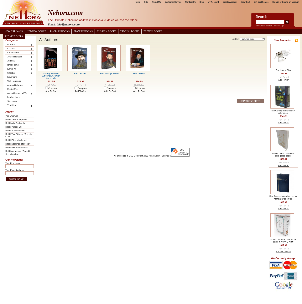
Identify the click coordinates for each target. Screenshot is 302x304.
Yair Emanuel (11, 116)
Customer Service (173, 2)
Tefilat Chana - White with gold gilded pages (283, 154)
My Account (213, 2)
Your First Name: (13, 163)
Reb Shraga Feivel (109, 73)
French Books (152, 31)
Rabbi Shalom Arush (14, 130)
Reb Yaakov (139, 73)
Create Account (230, 2)
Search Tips (279, 26)
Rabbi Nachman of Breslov (17, 144)
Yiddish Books (129, 31)
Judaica (19, 61)
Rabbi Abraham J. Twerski (17, 151)
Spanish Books (83, 31)
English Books (60, 31)
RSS (146, 2)
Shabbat (19, 73)
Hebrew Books (36, 31)
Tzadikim (19, 105)
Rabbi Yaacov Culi (13, 127)
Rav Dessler (80, 73)
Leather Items (13, 97)
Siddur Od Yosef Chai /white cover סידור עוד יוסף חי (283, 240)
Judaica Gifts (14, 36)
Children (19, 48)
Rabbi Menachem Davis (16, 147)
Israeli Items (19, 65)
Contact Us (190, 2)
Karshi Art (19, 69)
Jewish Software (19, 85)
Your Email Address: (14, 170)
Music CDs (12, 89)
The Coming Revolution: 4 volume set (283, 111)
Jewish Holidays (19, 57)
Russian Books (106, 31)
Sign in (275, 2)
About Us (156, 2)
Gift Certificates (261, 2)
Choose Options (283, 251)
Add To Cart (51, 91)
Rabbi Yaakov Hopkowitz (17, 119)
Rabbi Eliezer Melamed (16, 140)
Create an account (290, 2)
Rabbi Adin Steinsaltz (15, 123)
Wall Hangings (14, 81)
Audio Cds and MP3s (19, 93)
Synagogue (12, 101)
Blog (202, 2)
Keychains (12, 77)
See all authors (12, 154)
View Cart (245, 2)
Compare (53, 88)
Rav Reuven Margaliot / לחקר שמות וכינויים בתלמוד (283, 197)
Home (137, 2)
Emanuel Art (19, 52)
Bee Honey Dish (283, 70)
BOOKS (19, 44)
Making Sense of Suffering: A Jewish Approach (50, 75)
